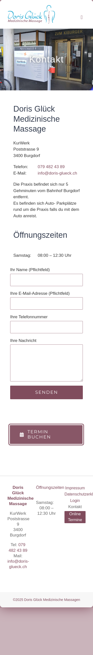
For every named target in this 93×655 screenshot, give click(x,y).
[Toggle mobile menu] (82, 17)
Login (75, 500)
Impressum (75, 488)
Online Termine (75, 517)
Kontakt (75, 507)
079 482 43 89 (51, 166)
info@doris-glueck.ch (57, 173)
